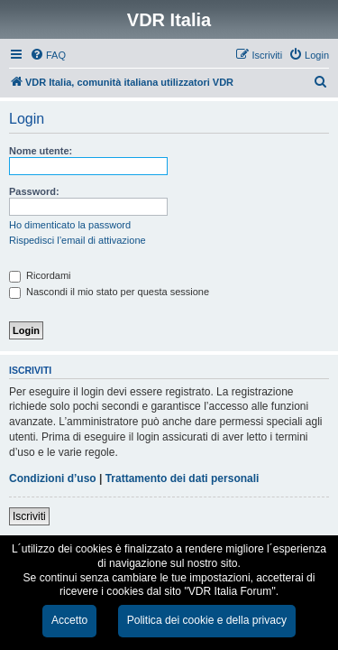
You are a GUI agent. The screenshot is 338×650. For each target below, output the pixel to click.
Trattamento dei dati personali (182, 478)
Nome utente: (40, 150)
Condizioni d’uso (52, 478)
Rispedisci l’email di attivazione (77, 240)
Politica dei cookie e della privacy (207, 620)
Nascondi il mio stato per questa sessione (109, 291)
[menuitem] (48, 55)
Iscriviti (29, 516)
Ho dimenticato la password (70, 224)
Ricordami (40, 275)
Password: (34, 191)
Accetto (69, 620)
